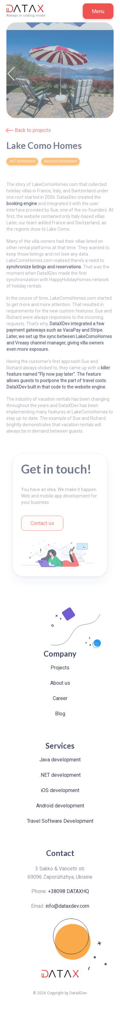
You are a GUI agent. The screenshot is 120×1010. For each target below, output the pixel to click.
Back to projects (33, 130)
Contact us (42, 523)
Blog (60, 714)
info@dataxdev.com (67, 906)
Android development (60, 806)
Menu (98, 11)
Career (60, 698)
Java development (60, 760)
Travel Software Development (60, 821)
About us (60, 683)
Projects (60, 668)
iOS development (60, 790)
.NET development (60, 775)
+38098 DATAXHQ (68, 891)
